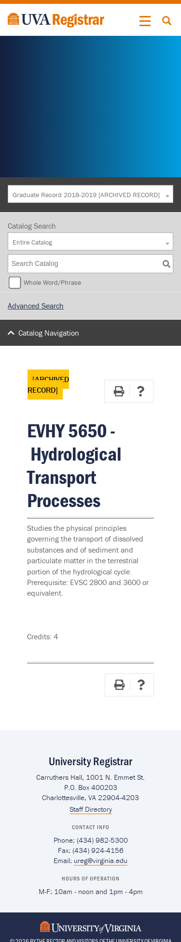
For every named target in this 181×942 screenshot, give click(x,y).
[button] (145, 21)
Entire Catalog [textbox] (32, 242)
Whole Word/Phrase (52, 282)
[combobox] (90, 194)
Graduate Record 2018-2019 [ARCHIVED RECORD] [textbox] (86, 194)
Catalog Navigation (48, 333)
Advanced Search (36, 305)
